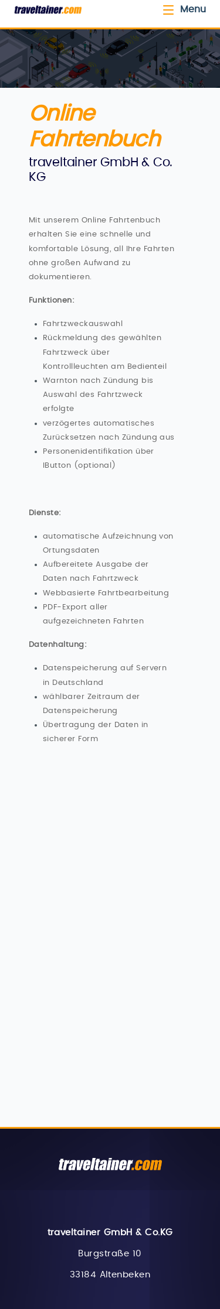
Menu (183, 9)
